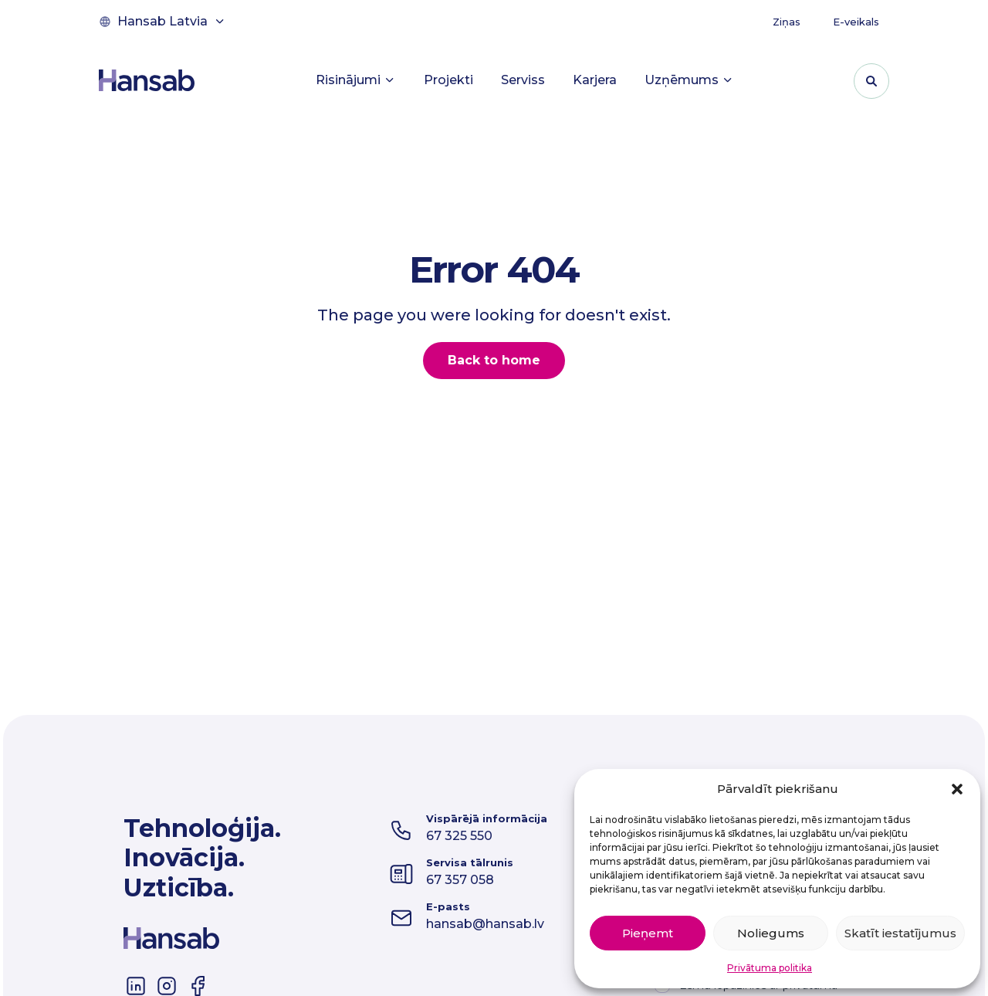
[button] (957, 789)
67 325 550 (459, 835)
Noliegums (770, 933)
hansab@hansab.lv (485, 923)
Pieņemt (647, 933)
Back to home (494, 360)
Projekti (448, 80)
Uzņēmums (689, 80)
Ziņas (786, 21)
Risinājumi (356, 80)
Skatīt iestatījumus (900, 933)
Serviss (523, 80)
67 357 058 (460, 879)
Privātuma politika (769, 968)
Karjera (595, 80)
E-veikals (856, 21)
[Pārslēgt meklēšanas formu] (871, 81)
